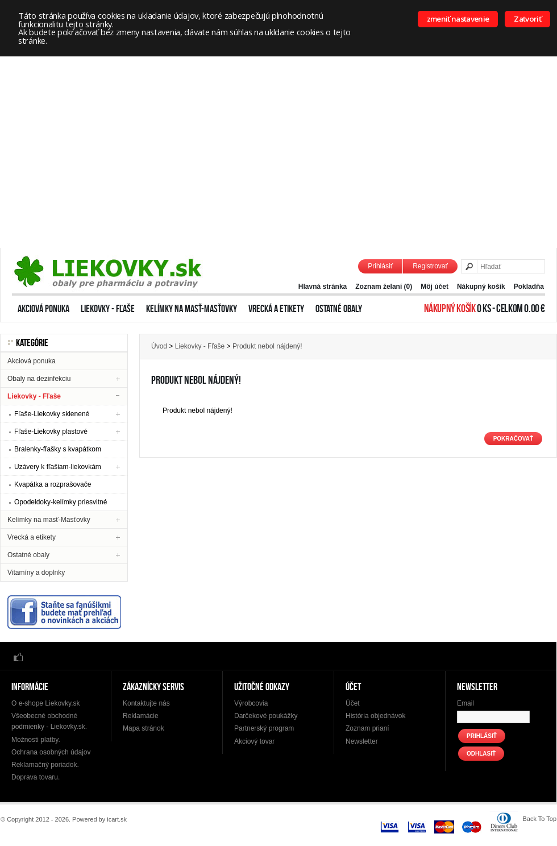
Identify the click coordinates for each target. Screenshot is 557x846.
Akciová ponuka (43, 308)
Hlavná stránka (322, 287)
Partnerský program (264, 728)
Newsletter (362, 741)
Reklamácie (141, 716)
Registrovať (430, 266)
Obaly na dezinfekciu (38, 379)
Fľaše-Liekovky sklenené (51, 414)
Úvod (159, 346)
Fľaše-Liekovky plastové (51, 432)
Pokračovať (513, 439)
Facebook (18, 656)
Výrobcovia (251, 703)
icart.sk (117, 819)
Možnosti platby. (35, 740)
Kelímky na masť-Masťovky (191, 308)
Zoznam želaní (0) (383, 287)
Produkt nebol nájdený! (267, 346)
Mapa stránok (143, 728)
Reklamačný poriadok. (45, 765)
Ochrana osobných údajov (50, 752)
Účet (353, 703)
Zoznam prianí (367, 728)
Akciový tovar (254, 741)
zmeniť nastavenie (458, 19)
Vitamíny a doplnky (36, 573)
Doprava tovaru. (35, 777)
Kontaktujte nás (146, 703)
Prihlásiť (380, 266)
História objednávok (375, 716)
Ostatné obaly (338, 308)
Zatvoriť (527, 19)
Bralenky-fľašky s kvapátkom (57, 449)
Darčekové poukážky (265, 716)
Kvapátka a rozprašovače (52, 484)
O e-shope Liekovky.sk (45, 703)
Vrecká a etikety (276, 308)
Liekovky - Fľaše (108, 308)
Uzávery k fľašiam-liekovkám (57, 467)
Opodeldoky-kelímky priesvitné (60, 502)
